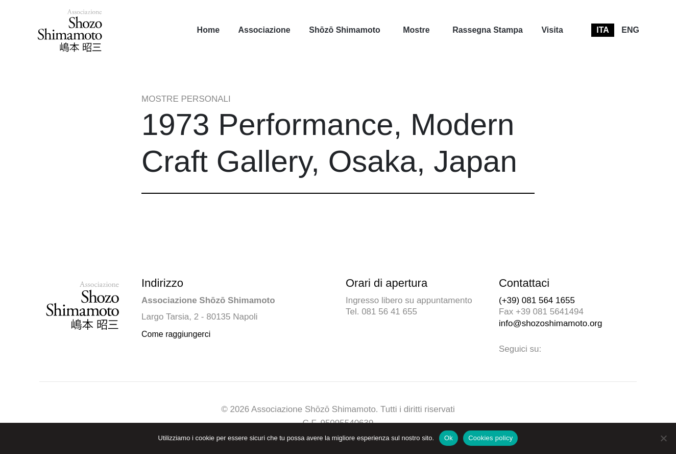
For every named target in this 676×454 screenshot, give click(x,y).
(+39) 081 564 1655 (537, 300)
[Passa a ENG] (630, 30)
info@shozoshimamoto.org (550, 323)
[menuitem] (208, 30)
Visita (552, 30)
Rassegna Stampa (487, 30)
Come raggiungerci (175, 334)
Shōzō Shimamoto (344, 30)
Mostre (416, 30)
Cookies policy (490, 438)
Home (208, 30)
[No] (663, 438)
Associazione (264, 30)
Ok (448, 438)
